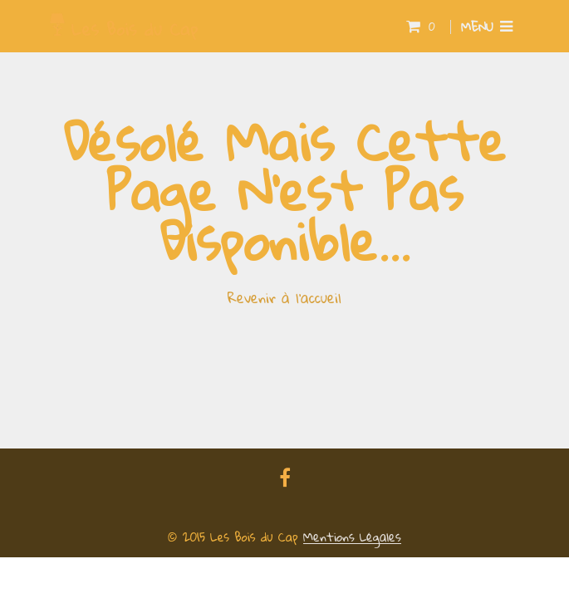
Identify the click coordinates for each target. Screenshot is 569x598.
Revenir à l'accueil (284, 298)
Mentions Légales (352, 537)
